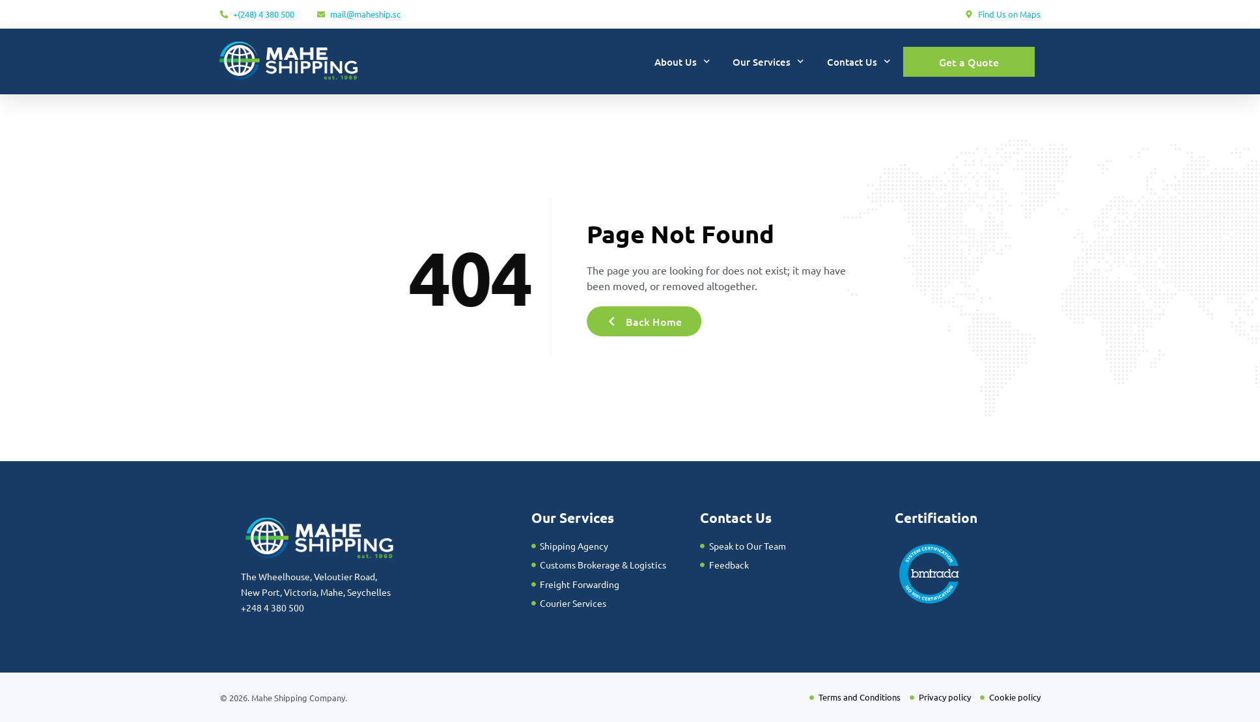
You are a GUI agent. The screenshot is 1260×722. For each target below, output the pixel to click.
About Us (682, 61)
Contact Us (859, 61)
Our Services (768, 61)
